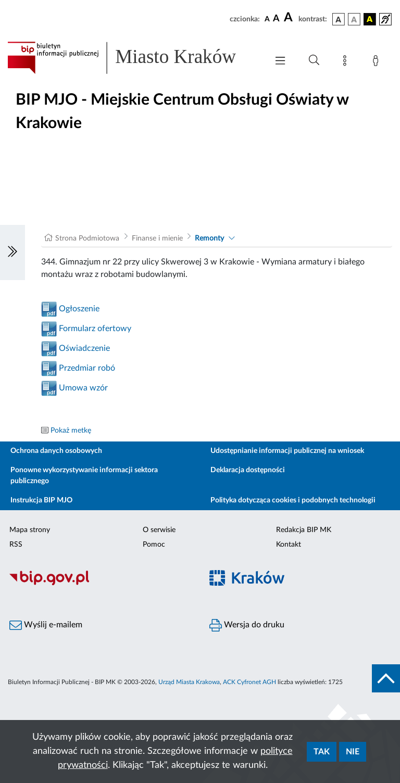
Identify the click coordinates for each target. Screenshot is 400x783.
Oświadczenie (84, 348)
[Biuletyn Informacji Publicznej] (100, 584)
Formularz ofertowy (95, 328)
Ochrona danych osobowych (56, 450)
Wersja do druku (246, 625)
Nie (352, 752)
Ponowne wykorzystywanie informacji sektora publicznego (84, 475)
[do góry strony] (386, 678)
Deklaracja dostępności (247, 470)
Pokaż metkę (71, 430)
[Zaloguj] (377, 62)
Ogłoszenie (79, 309)
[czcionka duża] (289, 17)
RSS (15, 544)
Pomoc (154, 544)
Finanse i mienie (157, 238)
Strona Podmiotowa (87, 238)
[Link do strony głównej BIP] (132, 58)
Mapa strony (29, 530)
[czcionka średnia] (276, 19)
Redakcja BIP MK (303, 530)
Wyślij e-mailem (45, 625)
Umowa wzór (83, 388)
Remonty (209, 238)
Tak (322, 752)
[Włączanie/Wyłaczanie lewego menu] (12, 252)
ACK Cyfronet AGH (249, 682)
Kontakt (288, 544)
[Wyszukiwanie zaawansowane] (314, 60)
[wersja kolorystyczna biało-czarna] (354, 19)
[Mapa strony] (347, 62)
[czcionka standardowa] (267, 18)
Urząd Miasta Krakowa (189, 682)
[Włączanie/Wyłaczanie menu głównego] (280, 62)
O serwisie (159, 530)
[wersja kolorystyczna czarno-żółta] (370, 19)
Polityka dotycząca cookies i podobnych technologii (293, 500)
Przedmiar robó (87, 368)
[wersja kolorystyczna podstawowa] (338, 19)
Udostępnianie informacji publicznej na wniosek (287, 450)
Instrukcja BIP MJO (41, 500)
